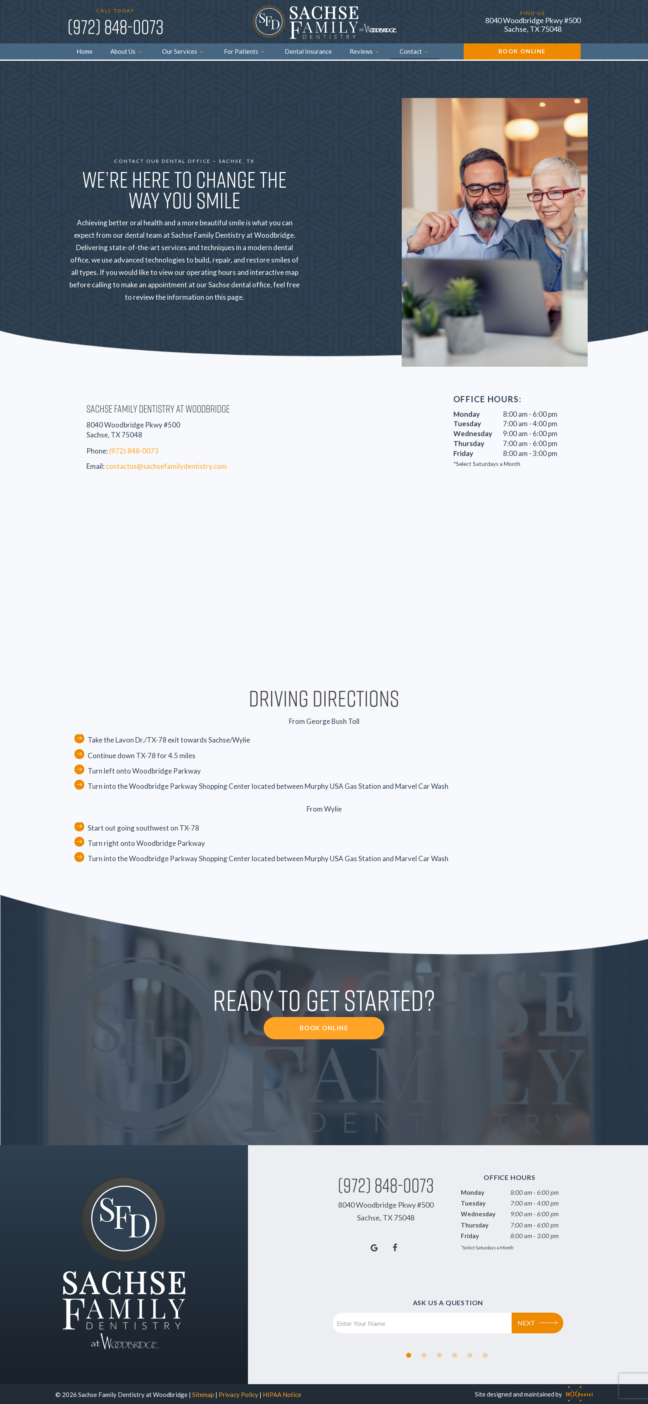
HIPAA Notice (282, 1393)
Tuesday (467, 422)
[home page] (324, 21)
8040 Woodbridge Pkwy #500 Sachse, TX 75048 (533, 24)
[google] (374, 1245)
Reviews (365, 51)
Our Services (184, 51)
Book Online (522, 51)
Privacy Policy (238, 1393)
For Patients (245, 51)
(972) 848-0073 (115, 27)
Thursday (468, 442)
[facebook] (395, 1245)
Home (84, 51)
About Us (127, 51)
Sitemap (203, 1393)
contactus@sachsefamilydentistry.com (166, 464)
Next (537, 1321)
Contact (415, 51)
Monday (466, 412)
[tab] (408, 1353)
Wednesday (472, 432)
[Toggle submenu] (140, 51)
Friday (463, 451)
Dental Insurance (308, 51)
